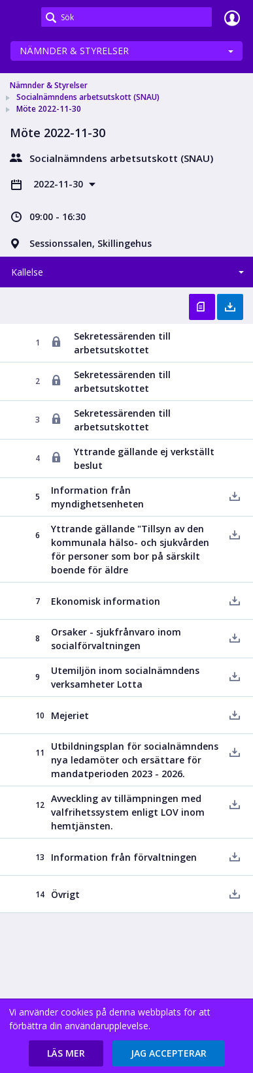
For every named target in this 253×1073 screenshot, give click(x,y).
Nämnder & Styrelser (74, 50)
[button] (66, 1053)
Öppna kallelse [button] (202, 307)
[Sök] (126, 17)
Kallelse (27, 272)
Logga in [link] (232, 17)
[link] (20, 17)
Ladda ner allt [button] (230, 307)
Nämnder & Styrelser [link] (49, 85)
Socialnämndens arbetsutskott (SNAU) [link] (88, 97)
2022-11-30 (59, 184)
